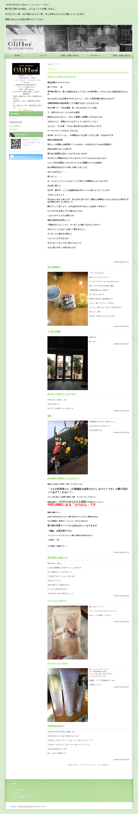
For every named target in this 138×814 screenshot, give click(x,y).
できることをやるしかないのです (61, 77)
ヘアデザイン (95, 56)
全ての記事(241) (15, 126)
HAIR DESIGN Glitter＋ (27, 5)
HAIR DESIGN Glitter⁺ (26, 806)
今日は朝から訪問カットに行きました (63, 478)
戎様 (49, 416)
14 (91, 765)
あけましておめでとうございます (61, 394)
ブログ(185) (13, 129)
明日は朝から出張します (57, 558)
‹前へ (76, 765)
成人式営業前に (54, 267)
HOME (17, 56)
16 (95, 765)
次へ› (100, 765)
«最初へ (71, 765)
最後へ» (105, 765)
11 (85, 765)
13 (89, 765)
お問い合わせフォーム (24, 157)
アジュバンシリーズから (57, 663)
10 (83, 765)
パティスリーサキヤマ (56, 601)
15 (93, 765)
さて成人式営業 (54, 332)
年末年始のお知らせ (55, 726)
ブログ (15, 119)
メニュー (43, 56)
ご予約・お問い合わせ (69, 56)
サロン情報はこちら (26, 110)
